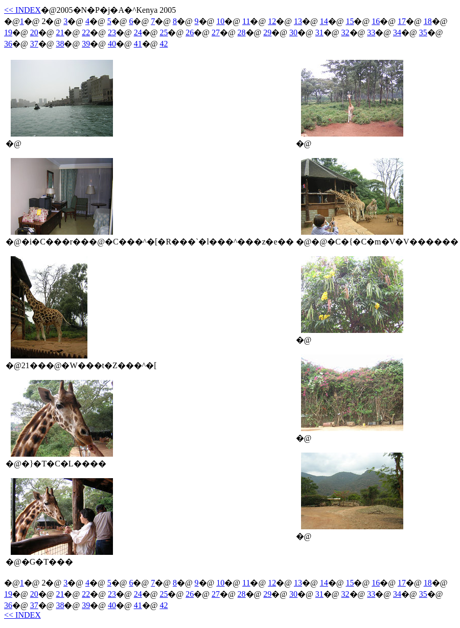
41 (138, 43)
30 (293, 32)
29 (267, 32)
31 (319, 32)
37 (34, 43)
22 (86, 32)
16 (376, 21)
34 (397, 32)
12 (272, 21)
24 (138, 32)
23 (112, 32)
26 (190, 32)
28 (242, 32)
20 (34, 32)
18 (428, 21)
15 (350, 21)
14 (324, 21)
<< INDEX (22, 10)
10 (220, 21)
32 (345, 32)
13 (298, 21)
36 (8, 43)
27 (216, 32)
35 (423, 32)
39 (86, 43)
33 (371, 32)
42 (163, 43)
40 (112, 43)
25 (163, 32)
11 (246, 21)
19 (8, 32)
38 (60, 43)
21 (60, 32)
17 (402, 21)
